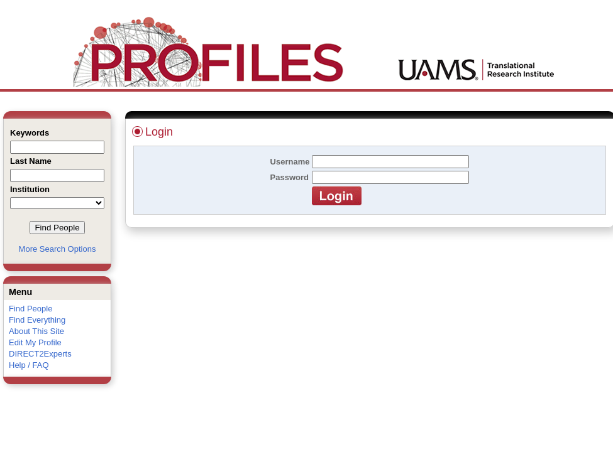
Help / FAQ (29, 365)
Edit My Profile (35, 342)
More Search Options (57, 249)
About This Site (36, 331)
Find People (30, 308)
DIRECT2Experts (40, 353)
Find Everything (37, 320)
